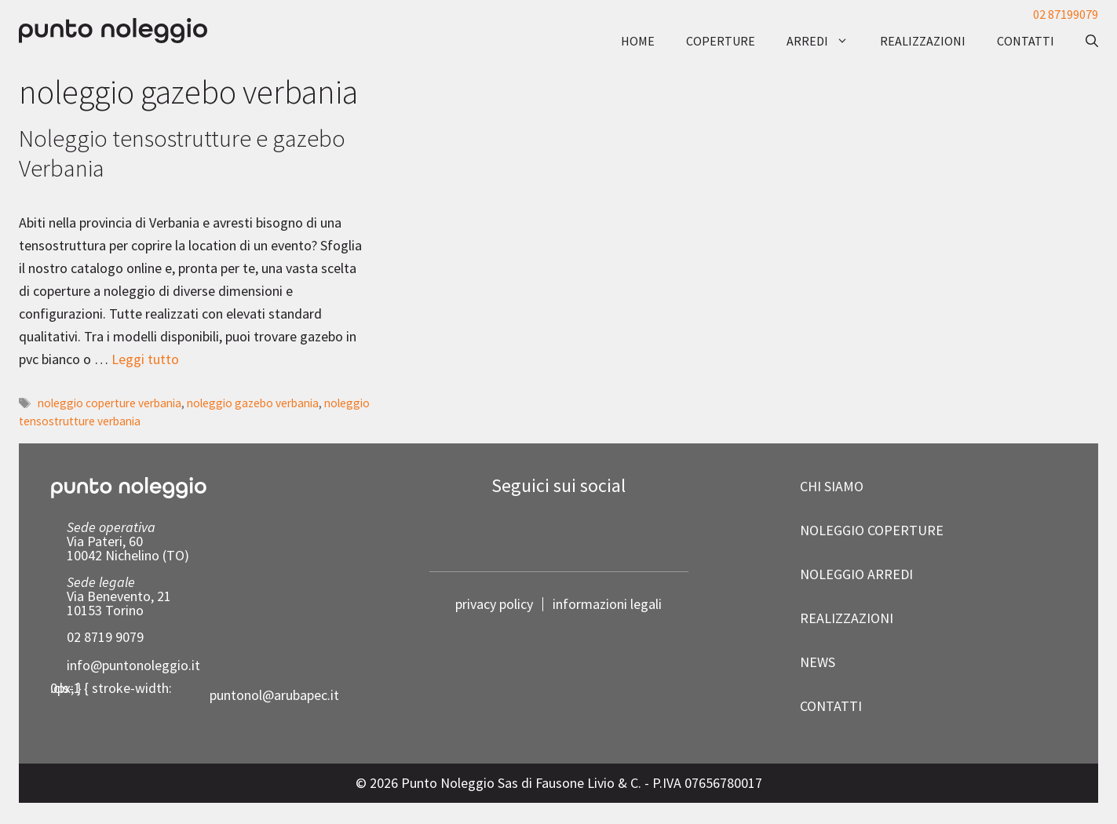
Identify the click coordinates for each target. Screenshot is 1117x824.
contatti (1025, 41)
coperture (720, 41)
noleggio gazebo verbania (253, 403)
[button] (1084, 41)
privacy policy (494, 604)
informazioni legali (607, 604)
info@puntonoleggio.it (133, 665)
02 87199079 (1065, 14)
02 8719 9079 (105, 637)
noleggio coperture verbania (109, 403)
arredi (825, 41)
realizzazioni (923, 41)
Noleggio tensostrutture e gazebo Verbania (182, 152)
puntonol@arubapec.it (274, 695)
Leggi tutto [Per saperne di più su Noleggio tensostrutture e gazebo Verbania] (145, 359)
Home (638, 41)
